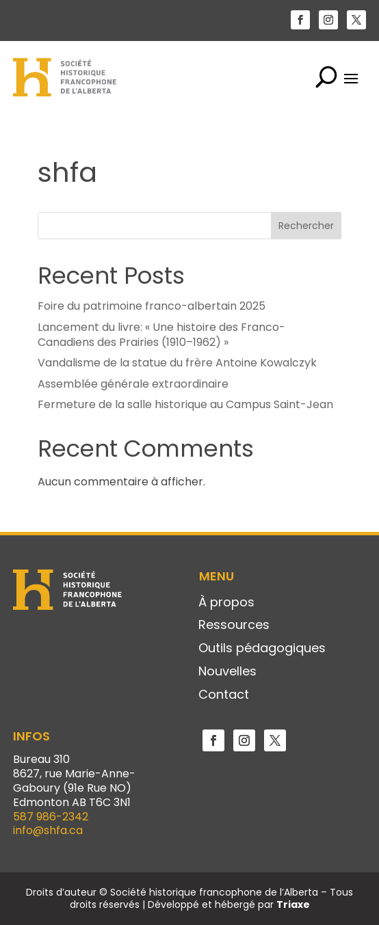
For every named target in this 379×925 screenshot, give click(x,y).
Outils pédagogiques (262, 648)
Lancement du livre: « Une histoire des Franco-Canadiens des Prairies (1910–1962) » (161, 334)
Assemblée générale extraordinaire (133, 384)
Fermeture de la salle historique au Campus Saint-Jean (185, 404)
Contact (223, 695)
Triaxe (293, 904)
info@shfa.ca (48, 830)
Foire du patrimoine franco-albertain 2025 (151, 306)
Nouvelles (227, 672)
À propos (226, 603)
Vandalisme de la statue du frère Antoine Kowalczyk (177, 363)
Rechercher (306, 225)
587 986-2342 (50, 817)
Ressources (234, 625)
